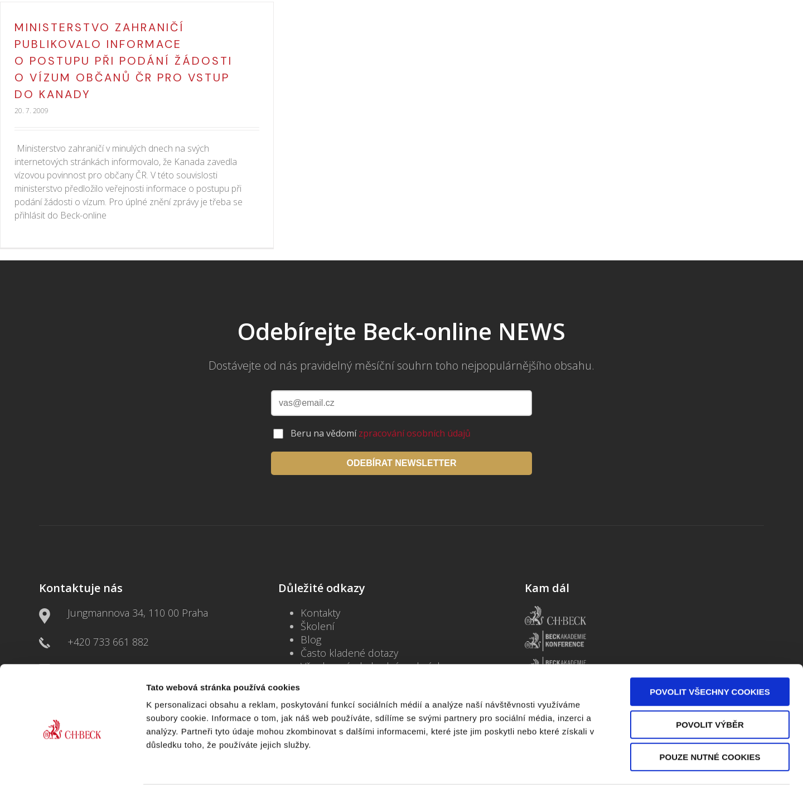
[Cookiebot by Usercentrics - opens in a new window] (72, 763)
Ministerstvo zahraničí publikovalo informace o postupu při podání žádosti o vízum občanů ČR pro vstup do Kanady (123, 60)
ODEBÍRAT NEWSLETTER (401, 463)
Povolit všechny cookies (710, 648)
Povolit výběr (710, 681)
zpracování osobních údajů (415, 433)
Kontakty (320, 612)
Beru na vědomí (381, 433)
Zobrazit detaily (589, 763)
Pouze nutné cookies (710, 714)
